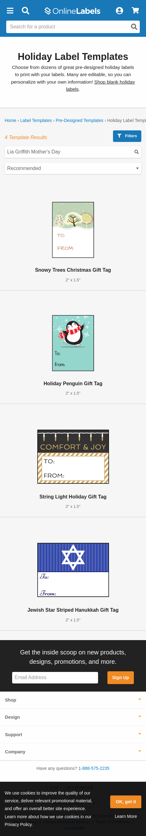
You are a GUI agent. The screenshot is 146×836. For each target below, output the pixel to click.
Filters (127, 136)
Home (10, 120)
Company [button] (15, 751)
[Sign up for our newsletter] (55, 677)
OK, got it (126, 801)
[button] (9, 11)
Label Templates (36, 120)
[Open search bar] (25, 11)
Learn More (126, 816)
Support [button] (13, 734)
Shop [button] (10, 699)
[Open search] (134, 26)
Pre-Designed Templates (79, 120)
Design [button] (12, 717)
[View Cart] (135, 10)
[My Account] (119, 11)
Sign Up (120, 677)
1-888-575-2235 (94, 768)
